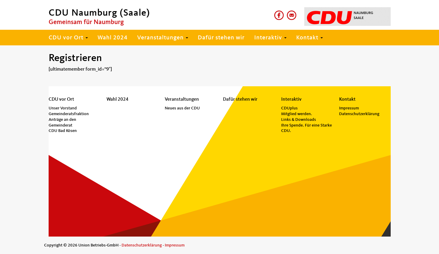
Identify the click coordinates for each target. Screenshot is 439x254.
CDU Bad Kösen (63, 131)
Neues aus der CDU (182, 108)
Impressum (349, 108)
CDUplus (289, 108)
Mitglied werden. (296, 114)
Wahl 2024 (113, 38)
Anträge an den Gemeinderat (62, 122)
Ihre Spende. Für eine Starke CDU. (306, 128)
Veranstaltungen (162, 38)
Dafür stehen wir (221, 38)
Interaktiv (270, 38)
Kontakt (309, 38)
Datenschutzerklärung (359, 114)
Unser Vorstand (63, 108)
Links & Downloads (298, 120)
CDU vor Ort (68, 38)
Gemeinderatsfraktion (69, 114)
